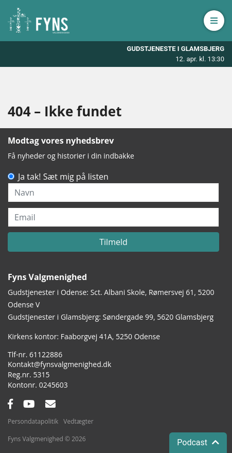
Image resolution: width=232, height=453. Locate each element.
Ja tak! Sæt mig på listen (63, 176)
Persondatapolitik (33, 421)
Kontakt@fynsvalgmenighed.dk (59, 364)
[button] (214, 20)
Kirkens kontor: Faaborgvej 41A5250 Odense (84, 336)
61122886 (45, 354)
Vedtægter (78, 421)
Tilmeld (113, 242)
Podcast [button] (198, 442)
